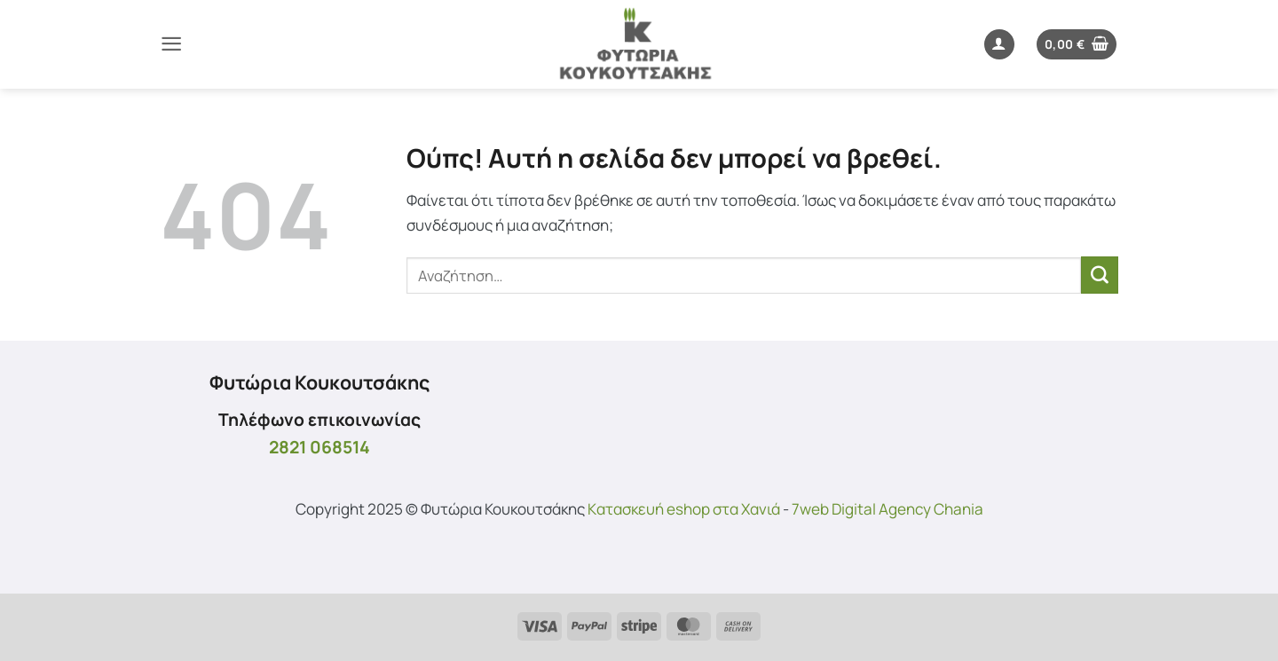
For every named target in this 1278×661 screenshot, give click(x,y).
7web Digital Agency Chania (887, 509)
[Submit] (1099, 275)
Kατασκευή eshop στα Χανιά (684, 509)
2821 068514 (319, 447)
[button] (171, 44)
